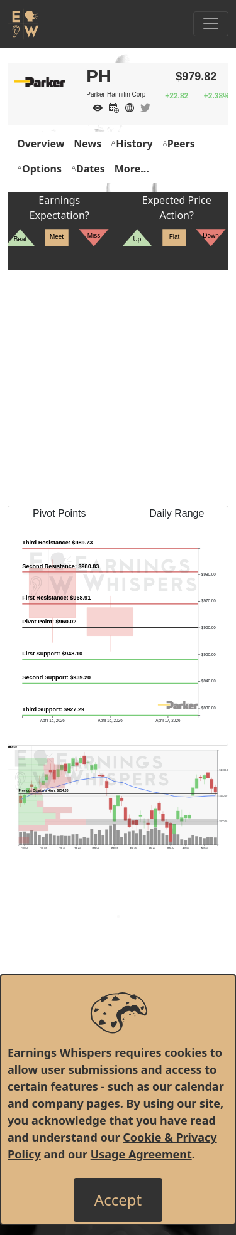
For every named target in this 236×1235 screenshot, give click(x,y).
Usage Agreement (141, 1154)
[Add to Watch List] (94, 106)
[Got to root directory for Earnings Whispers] (23, 24)
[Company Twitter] (142, 106)
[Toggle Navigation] (210, 23)
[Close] (118, 1200)
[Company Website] (126, 106)
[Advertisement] (118, 388)
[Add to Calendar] (111, 106)
